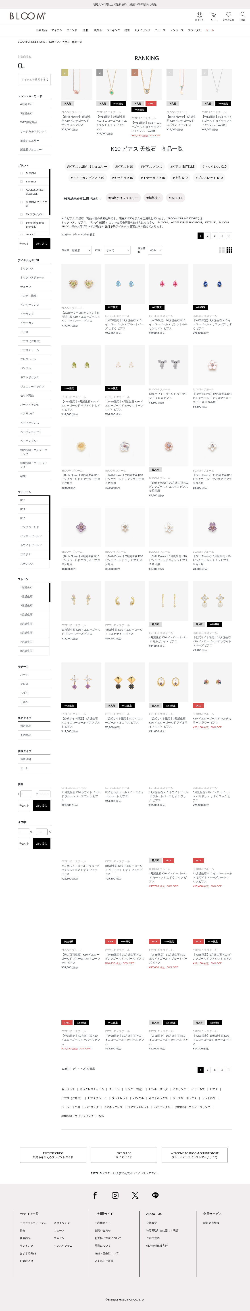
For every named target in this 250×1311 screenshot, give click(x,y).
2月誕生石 (26, 596)
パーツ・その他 (29, 404)
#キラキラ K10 (122, 178)
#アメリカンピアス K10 (87, 178)
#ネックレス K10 (214, 166)
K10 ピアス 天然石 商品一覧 (65, 41)
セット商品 (27, 395)
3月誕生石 (26, 605)
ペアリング (27, 413)
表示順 (65, 250)
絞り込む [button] (41, 243)
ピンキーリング (29, 304)
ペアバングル (28, 440)
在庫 (97, 250)
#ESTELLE (176, 198)
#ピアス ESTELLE (182, 166)
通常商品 (25, 725)
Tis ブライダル (34, 214)
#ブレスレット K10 (209, 178)
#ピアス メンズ (151, 166)
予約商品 (25, 735)
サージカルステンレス (33, 131)
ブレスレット (28, 359)
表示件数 (142, 250)
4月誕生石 (26, 104)
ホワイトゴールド (31, 545)
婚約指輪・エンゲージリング (33, 452)
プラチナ (25, 554)
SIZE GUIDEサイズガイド (124, 1155)
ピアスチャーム (29, 350)
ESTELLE (31, 181)
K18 (22, 500)
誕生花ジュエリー (31, 149)
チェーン (25, 286)
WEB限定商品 (28, 122)
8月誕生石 (26, 650)
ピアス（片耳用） (31, 341)
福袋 (23, 476)
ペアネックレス (29, 422)
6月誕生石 (26, 632)
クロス (24, 683)
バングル (25, 368)
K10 (22, 518)
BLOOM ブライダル (36, 204)
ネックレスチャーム (32, 277)
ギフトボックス (29, 377)
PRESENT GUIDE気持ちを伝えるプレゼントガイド (53, 1155)
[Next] (229, 236)
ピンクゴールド (29, 527)
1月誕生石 (26, 587)
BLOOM (31, 173)
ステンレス (27, 563)
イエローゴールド (31, 536)
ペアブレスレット (31, 431)
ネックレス (27, 268)
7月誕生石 (26, 641)
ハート (24, 674)
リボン (24, 702)
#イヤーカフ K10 (153, 178)
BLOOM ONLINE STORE (31, 41)
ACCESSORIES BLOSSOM (34, 191)
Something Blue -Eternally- (36, 224)
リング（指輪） (29, 295)
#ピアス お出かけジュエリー (87, 166)
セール (24, 768)
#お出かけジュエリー (123, 198)
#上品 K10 (180, 178)
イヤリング (27, 313)
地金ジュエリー (29, 140)
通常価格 (25, 759)
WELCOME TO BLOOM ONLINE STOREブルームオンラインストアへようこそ (195, 1155)
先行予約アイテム (115, 226)
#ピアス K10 (124, 166)
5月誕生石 (26, 113)
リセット (24, 243)
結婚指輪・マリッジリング (33, 465)
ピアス (24, 332)
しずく (24, 692)
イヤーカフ (27, 322)
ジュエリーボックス (32, 386)
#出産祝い (153, 198)
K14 (22, 509)
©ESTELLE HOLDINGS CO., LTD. (125, 1299)
